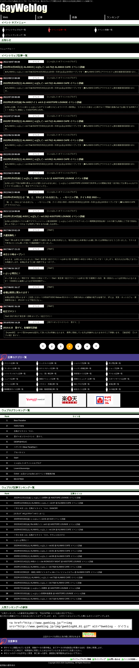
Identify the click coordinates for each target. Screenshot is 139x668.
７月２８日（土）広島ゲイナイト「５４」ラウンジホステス (39, 535)
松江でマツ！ (9, 311)
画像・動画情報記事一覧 (48, 389)
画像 (74, 17)
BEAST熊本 (19, 479)
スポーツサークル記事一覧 (119, 379)
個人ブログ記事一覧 (82, 384)
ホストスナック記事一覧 (48, 368)
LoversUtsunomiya (21, 468)
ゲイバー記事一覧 (11, 363)
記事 (40, 17)
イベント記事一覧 (58, 30)
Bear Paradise (20, 420)
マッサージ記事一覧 (12, 368)
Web (5, 17)
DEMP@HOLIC (20, 442)
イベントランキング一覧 (15, 35)
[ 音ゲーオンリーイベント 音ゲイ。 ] (63, 322)
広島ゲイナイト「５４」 (24, 431)
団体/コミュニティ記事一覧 (84, 379)
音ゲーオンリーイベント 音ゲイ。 (29, 436)
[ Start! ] (50, 230)
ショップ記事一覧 (116, 368)
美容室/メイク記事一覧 (83, 373)
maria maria (19, 426)
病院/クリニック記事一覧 (49, 379)
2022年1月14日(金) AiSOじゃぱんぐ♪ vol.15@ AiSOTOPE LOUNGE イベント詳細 (44, 216)
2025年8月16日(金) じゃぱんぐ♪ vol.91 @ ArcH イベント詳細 (39, 519)
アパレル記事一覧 (116, 373)
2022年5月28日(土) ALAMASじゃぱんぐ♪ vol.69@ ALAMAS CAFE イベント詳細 (43, 159)
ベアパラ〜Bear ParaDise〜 (25, 447)
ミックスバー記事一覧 (47, 363)
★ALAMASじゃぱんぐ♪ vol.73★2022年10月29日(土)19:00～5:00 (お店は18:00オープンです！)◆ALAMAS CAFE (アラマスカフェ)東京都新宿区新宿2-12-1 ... (71, 72)
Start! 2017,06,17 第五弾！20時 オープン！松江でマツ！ (29, 316)
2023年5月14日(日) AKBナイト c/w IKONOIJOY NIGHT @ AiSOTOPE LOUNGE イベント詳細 (53, 561)
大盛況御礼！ (9, 235)
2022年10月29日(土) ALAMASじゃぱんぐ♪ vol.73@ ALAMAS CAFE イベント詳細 (44, 67)
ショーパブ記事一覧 (82, 363)
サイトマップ (100, 660)
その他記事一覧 (115, 389)
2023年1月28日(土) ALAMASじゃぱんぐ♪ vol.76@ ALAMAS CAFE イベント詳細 (47, 567)
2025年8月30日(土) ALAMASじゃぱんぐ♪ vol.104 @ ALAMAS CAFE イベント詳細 (48, 530)
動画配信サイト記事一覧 (13, 389)
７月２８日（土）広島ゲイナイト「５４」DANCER (36, 508)
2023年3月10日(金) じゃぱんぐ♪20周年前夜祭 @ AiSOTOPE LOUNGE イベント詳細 (49, 593)
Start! (16, 458)
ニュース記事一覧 (11, 379)
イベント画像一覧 (104, 30)
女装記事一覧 (114, 384)
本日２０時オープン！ (14, 254)
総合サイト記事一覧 (82, 389)
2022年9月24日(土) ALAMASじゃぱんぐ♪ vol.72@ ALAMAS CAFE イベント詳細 (43, 83)
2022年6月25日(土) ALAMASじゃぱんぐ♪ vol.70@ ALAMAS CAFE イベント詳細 (43, 140)
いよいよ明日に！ (12, 273)
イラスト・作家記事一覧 (48, 384)
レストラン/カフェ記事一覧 (15, 373)
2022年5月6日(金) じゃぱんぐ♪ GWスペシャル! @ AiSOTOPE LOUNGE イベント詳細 (45, 178)
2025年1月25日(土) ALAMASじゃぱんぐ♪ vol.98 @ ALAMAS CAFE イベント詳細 (48, 556)
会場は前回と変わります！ (16, 292)
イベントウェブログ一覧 (15, 30)
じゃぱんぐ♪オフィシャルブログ (27, 463)
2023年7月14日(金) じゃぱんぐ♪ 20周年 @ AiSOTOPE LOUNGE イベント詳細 (47, 588)
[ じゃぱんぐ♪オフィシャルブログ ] (61, 61)
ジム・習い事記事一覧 (47, 373)
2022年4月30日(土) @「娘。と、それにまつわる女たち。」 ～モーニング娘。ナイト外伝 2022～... (52, 197)
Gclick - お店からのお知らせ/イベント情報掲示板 (34, 474)
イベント (36, 61)
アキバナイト (19, 452)
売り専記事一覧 (115, 363)
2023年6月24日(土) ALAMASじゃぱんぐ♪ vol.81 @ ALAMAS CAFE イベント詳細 (48, 551)
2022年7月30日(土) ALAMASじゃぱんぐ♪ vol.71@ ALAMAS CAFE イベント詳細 (43, 121)
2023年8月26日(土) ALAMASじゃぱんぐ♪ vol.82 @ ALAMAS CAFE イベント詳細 (48, 545)
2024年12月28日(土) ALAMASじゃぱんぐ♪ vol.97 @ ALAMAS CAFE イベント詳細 (48, 503)
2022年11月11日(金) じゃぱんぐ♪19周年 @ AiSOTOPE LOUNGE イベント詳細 (47, 498)
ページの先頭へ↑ (131, 660)
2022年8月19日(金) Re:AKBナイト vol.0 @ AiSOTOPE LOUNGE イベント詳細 (42, 102)
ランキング (113, 17)
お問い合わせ (114, 660)
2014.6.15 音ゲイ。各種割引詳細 (20, 327)
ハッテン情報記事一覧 (82, 368)
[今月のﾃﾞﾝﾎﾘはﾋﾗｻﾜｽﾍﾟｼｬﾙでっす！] (29, 514)
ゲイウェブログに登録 (81, 660)
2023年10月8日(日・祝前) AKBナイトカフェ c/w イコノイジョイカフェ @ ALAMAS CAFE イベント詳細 (58, 572)
